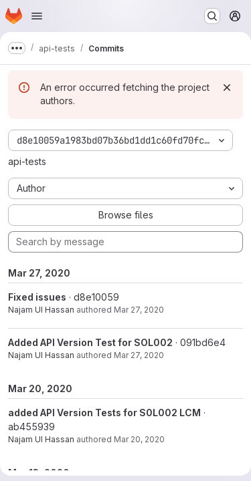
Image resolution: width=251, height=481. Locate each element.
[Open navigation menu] (37, 16)
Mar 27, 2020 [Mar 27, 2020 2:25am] (139, 355)
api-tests (27, 161)
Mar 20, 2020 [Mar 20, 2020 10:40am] (139, 439)
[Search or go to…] (212, 16)
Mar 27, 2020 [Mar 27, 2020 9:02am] (139, 310)
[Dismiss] (227, 87)
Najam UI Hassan (41, 310)
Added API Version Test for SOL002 (90, 342)
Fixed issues (37, 297)
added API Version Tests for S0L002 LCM (104, 412)
